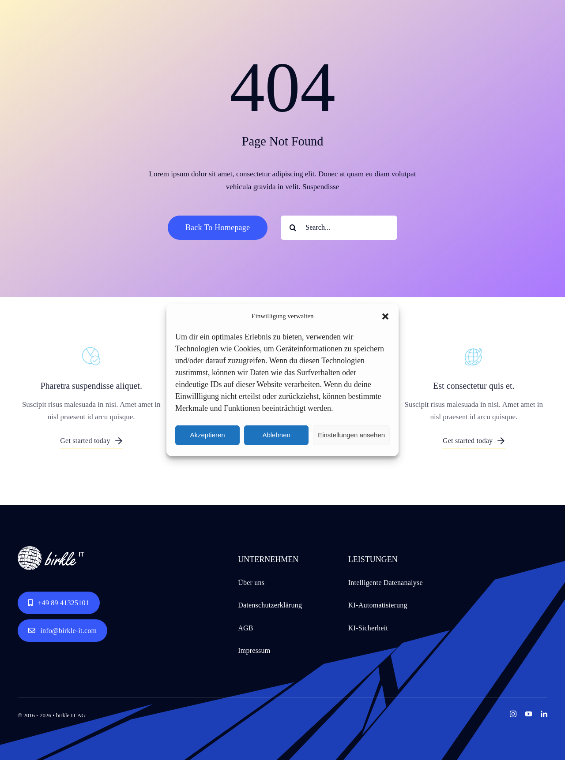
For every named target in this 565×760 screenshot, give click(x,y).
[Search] (293, 228)
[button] (385, 316)
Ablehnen (276, 435)
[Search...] (339, 228)
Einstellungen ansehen (351, 435)
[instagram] (513, 714)
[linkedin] (544, 714)
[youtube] (528, 714)
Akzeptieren (207, 435)
